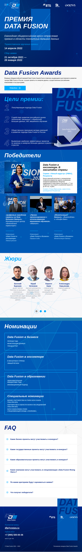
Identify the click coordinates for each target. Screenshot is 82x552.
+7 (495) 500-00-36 (14, 535)
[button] (16, 220)
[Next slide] (74, 273)
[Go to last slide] (5, 204)
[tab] (36, 311)
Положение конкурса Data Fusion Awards (65, 546)
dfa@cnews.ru (12, 528)
